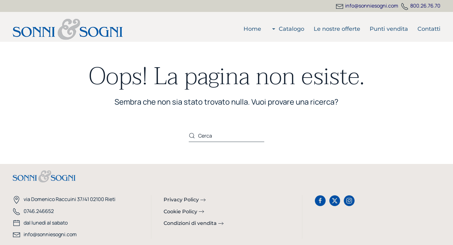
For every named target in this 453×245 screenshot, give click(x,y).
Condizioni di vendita (190, 223)
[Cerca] (226, 135)
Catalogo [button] (288, 28)
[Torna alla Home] (68, 29)
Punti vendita (389, 28)
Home (252, 28)
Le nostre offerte (337, 28)
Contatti (428, 28)
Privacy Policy (181, 200)
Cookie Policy (180, 212)
